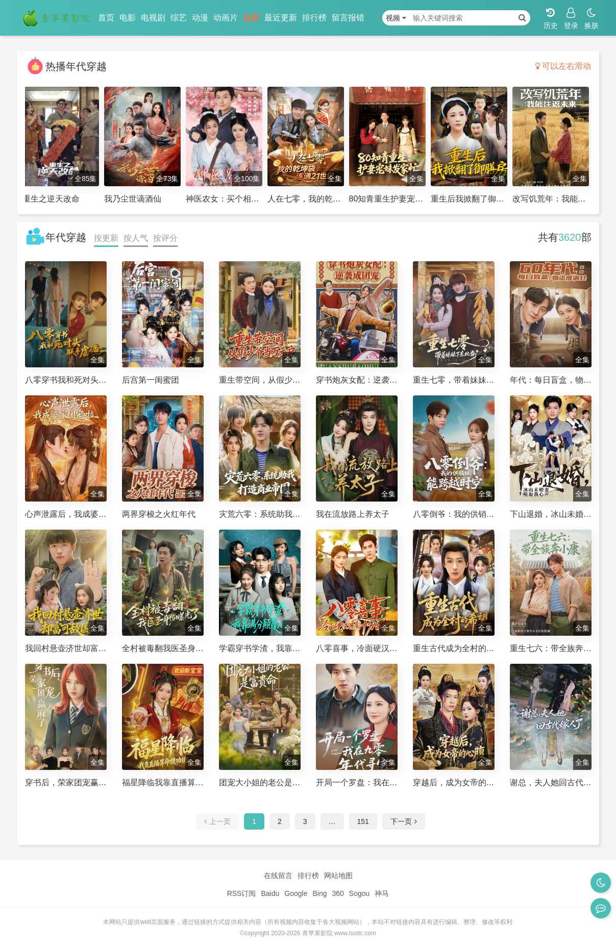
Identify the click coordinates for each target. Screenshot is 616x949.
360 (337, 893)
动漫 (200, 17)
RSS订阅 (241, 893)
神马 (382, 893)
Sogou (359, 893)
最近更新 (280, 17)
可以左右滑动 (563, 66)
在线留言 (278, 875)
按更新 (106, 238)
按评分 (165, 238)
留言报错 (348, 17)
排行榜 (314, 17)
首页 (106, 17)
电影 (127, 17)
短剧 (251, 17)
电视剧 (153, 17)
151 (363, 821)
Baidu (270, 893)
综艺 (178, 17)
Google (295, 893)
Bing (319, 893)
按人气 (136, 238)
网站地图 (338, 875)
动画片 (225, 17)
